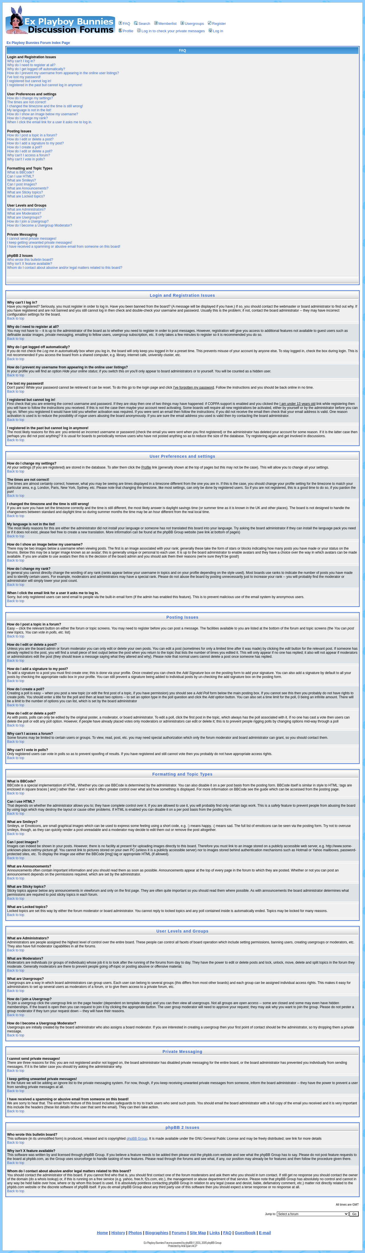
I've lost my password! (24, 77)
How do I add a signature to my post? (35, 143)
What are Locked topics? (26, 196)
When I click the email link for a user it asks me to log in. (49, 122)
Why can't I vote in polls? (26, 159)
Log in (216, 31)
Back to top (15, 318)
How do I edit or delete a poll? (29, 151)
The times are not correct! (26, 102)
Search (142, 23)
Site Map (198, 1232)
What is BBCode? (20, 172)
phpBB (188, 1242)
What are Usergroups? (24, 217)
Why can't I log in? (21, 61)
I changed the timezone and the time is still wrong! (45, 106)
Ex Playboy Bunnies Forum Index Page (38, 43)
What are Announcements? (27, 188)
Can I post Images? (22, 184)
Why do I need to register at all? (31, 65)
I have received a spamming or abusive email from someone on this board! (63, 247)
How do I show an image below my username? (42, 114)
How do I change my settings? (30, 98)
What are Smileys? (21, 180)
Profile (126, 31)
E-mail (265, 1232)
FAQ (124, 23)
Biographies (157, 1232)
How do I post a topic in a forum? (32, 135)
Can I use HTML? (20, 176)
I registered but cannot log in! (29, 81)
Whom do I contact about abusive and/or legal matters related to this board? (64, 268)
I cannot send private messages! (31, 239)
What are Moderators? (24, 213)
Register (217, 23)
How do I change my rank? (27, 118)
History (118, 1232)
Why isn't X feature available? (29, 264)
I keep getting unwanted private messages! (39, 243)
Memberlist (165, 23)
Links (215, 1232)
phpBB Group (137, 1139)
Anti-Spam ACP (189, 1246)
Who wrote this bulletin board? (30, 260)
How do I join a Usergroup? (27, 221)
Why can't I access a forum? (28, 155)
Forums (179, 1232)
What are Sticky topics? (25, 192)
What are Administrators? (26, 209)
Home (102, 1232)
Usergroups (192, 23)
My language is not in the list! (29, 110)
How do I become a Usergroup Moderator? (39, 225)
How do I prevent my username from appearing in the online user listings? (63, 73)
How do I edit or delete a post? (30, 139)
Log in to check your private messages (171, 31)
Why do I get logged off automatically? (36, 69)
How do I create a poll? (24, 147)
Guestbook (245, 1232)
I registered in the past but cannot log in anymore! (44, 85)
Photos (135, 1232)
